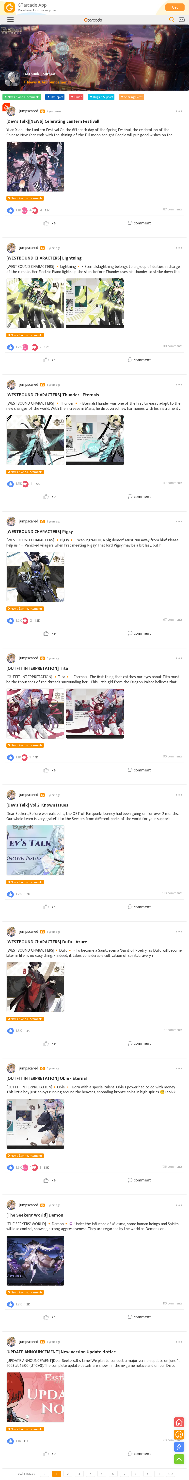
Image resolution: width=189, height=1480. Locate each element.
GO (170, 1474)
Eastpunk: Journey (39, 74)
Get (175, 7)
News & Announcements (26, 198)
